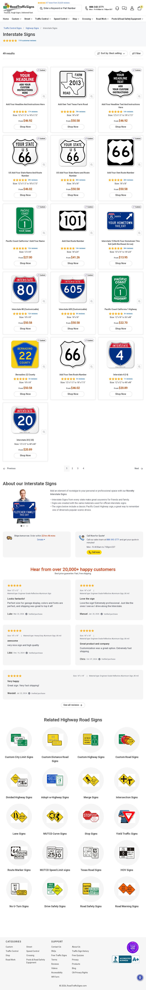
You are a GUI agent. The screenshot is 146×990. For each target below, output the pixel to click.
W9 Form (55, 977)
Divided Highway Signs (19, 797)
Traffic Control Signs (13, 28)
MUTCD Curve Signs (55, 833)
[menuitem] (5, 19)
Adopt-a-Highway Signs (55, 797)
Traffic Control (42, 19)
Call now (94, 552)
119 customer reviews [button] (27, 41)
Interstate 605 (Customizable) (73, 309)
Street (27, 19)
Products (76, 964)
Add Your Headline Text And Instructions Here (121, 106)
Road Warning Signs (127, 906)
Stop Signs (91, 833)
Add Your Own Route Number (120, 173)
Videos (54, 968)
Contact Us (56, 947)
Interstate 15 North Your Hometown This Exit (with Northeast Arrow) (121, 242)
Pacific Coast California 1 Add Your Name (25, 241)
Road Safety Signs (91, 906)
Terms (54, 960)
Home (6, 19)
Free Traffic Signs (59, 955)
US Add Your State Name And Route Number (25, 174)
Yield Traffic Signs (127, 833)
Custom (15, 19)
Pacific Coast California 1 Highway (121, 309)
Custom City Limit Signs (19, 757)
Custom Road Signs (126, 757)
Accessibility (56, 972)
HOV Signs (127, 869)
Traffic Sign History (80, 951)
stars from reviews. (58, 3)
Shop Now (25, 126)
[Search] (60, 8)
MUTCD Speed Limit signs (55, 869)
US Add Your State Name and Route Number (73, 174)
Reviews (55, 964)
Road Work (101, 19)
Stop (75, 19)
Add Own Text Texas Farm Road (73, 104)
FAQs (53, 951)
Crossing (86, 19)
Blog (74, 968)
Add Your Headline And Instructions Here (25, 104)
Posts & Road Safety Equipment (126, 19)
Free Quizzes (78, 955)
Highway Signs (32, 28)
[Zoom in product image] (44, 96)
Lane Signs (19, 833)
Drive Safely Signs (55, 906)
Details (41, 539)
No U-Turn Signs (19, 906)
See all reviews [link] (73, 705)
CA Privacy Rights (80, 972)
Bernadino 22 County (25, 374)
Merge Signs (91, 797)
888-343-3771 (113, 539)
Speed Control (60, 19)
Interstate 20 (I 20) (25, 440)
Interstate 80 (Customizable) (25, 309)
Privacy (75, 960)
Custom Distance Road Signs (55, 759)
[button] (124, 8)
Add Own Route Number (73, 241)
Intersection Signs (127, 797)
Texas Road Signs (91, 869)
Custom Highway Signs (91, 757)
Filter (136, 53)
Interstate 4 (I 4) (120, 374)
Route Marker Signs (19, 869)
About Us (76, 947)
